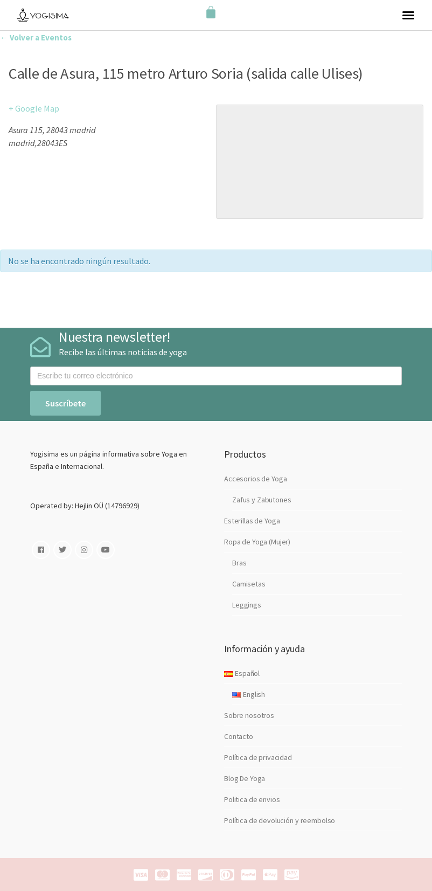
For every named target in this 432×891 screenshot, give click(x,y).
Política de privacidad (258, 757)
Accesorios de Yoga (255, 479)
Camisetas (249, 584)
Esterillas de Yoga (252, 521)
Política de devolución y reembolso (279, 820)
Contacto (238, 736)
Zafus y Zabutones (261, 500)
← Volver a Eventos (36, 37)
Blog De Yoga (244, 778)
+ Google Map (34, 108)
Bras (239, 563)
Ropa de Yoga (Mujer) (257, 542)
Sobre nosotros (249, 715)
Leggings (246, 605)
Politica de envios (252, 799)
